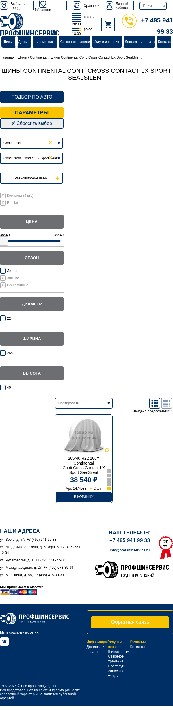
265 (10, 353)
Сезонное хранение (76, 42)
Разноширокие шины (31, 178)
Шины (7, 42)
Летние (12, 271)
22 (9, 318)
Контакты (165, 42)
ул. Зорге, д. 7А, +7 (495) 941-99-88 (28, 540)
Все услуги (116, 666)
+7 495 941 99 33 (129, 540)
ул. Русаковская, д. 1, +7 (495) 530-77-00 (32, 560)
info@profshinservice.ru (130, 550)
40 (9, 388)
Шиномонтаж (44, 42)
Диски (23, 42)
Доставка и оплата (140, 42)
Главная (8, 57)
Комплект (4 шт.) (20, 196)
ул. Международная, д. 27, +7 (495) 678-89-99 (36, 568)
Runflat (12, 203)
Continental (39, 57)
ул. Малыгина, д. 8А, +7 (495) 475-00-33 (32, 575)
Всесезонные (17, 285)
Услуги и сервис (106, 42)
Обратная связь (130, 622)
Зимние (13, 278)
